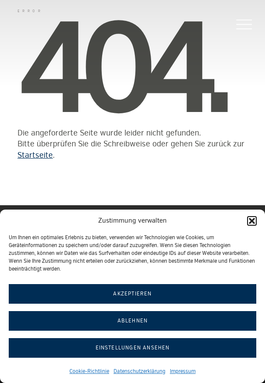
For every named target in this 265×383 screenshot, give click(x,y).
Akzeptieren (132, 294)
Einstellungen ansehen (133, 348)
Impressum (183, 371)
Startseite (35, 155)
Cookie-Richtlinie (89, 371)
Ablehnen (132, 321)
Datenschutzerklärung (139, 371)
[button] (252, 221)
